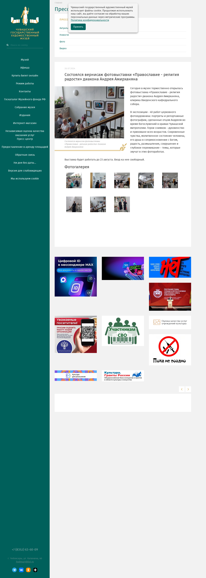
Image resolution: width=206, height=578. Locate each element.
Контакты (25, 91)
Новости (64, 35)
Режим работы (25, 83)
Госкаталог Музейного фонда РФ (25, 99)
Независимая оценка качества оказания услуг (24, 132)
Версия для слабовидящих (25, 170)
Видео (63, 48)
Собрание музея (25, 107)
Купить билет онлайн (25, 75)
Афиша (24, 67)
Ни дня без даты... (25, 162)
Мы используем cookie (25, 178)
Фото (62, 42)
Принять (78, 27)
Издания (24, 115)
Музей (25, 59)
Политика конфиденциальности (90, 20)
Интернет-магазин (25, 123)
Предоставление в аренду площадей (25, 147)
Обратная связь (25, 155)
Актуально (65, 28)
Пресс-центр (25, 139)
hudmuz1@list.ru (25, 562)
